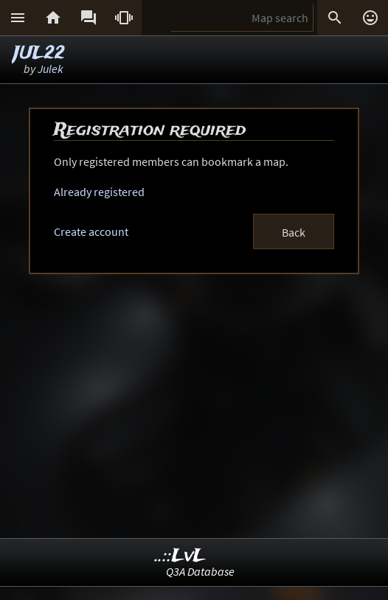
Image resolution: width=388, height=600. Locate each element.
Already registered (99, 191)
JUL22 (39, 53)
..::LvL (180, 556)
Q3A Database (200, 571)
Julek (50, 68)
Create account (91, 231)
